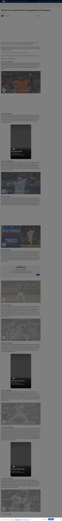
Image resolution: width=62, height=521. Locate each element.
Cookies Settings (44, 519)
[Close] (60, 519)
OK (50, 519)
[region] (31, 519)
